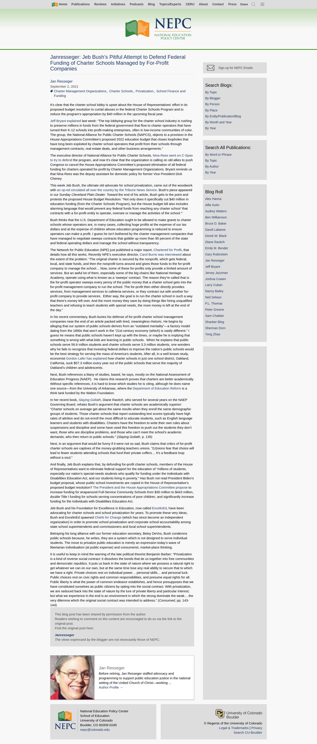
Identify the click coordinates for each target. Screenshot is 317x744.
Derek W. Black (216, 236)
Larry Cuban (213, 285)
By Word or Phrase (218, 154)
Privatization (145, 91)
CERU (190, 4)
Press (232, 4)
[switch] (244, 4)
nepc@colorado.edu (95, 729)
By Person (212, 104)
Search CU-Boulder (248, 732)
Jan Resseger (61, 81)
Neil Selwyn (213, 297)
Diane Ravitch (215, 242)
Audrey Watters (216, 211)
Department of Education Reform (157, 388)
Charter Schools (121, 91)
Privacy (256, 728)
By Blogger (213, 98)
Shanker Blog (214, 322)
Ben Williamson (216, 217)
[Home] (158, 29)
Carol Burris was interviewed (161, 254)
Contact (218, 4)
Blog (151, 4)
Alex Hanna (213, 199)
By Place (211, 110)
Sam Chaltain (214, 316)
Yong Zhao (212, 334)
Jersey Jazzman (216, 273)
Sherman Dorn (215, 328)
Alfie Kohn (212, 205)
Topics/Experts (170, 4)
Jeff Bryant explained (65, 121)
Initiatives (118, 4)
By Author (212, 166)
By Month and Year (218, 122)
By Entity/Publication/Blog (223, 116)
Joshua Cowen (215, 279)
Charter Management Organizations (80, 91)
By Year (210, 128)
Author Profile (109, 687)
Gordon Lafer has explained (86, 358)
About (203, 4)
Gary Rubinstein (216, 254)
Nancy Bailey (214, 291)
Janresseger (64, 635)
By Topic (211, 92)
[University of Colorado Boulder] (238, 714)
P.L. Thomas (214, 303)
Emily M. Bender (216, 248)
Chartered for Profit (167, 250)
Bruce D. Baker (216, 223)
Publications (80, 4)
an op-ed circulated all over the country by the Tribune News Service (107, 190)
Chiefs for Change (108, 517)
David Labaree (215, 229)
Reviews (100, 4)
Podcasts (136, 4)
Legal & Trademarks (234, 728)
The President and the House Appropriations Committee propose (140, 487)
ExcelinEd (159, 508)
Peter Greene (214, 309)
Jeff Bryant (212, 266)
